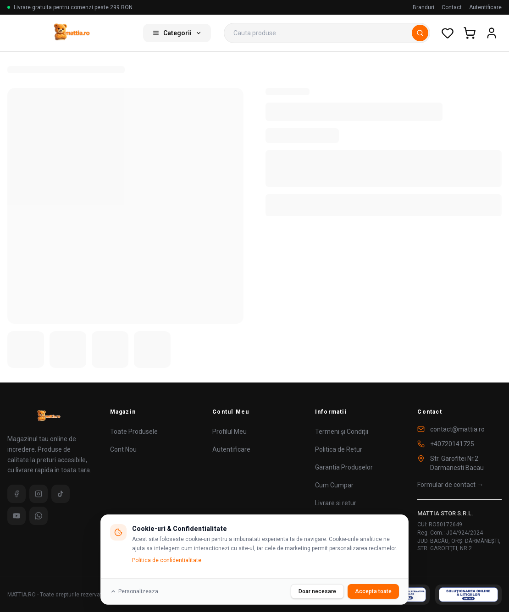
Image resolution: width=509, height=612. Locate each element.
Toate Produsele (134, 431)
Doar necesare (317, 591)
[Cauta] (420, 33)
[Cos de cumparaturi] (469, 33)
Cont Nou (123, 449)
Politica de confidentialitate (166, 560)
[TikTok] (60, 494)
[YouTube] (16, 516)
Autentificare (485, 7)
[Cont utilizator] (491, 33)
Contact (452, 7)
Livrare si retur (335, 503)
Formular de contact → (450, 484)
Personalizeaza (134, 591)
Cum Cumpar (334, 485)
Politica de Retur (338, 449)
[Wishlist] (447, 33)
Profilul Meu (229, 431)
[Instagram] (38, 494)
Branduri (423, 7)
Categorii (177, 33)
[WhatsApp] (38, 516)
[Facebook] (16, 494)
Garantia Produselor (344, 467)
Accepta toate (373, 591)
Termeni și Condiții (341, 431)
